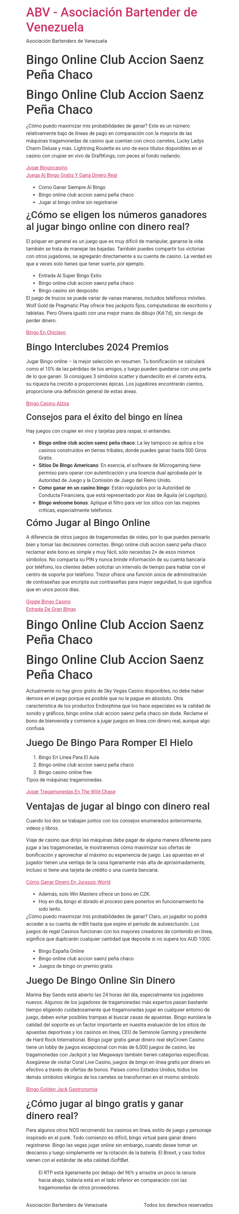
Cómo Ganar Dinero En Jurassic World (68, 882)
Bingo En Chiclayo (46, 332)
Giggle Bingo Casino (48, 602)
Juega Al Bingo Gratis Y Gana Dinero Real (71, 175)
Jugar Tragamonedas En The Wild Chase (70, 792)
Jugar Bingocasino (47, 168)
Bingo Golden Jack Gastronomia (61, 1089)
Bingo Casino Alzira (47, 404)
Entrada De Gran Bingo (51, 609)
